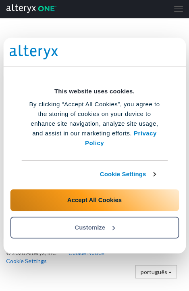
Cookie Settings (123, 174)
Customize (95, 227)
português (156, 271)
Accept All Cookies (94, 199)
